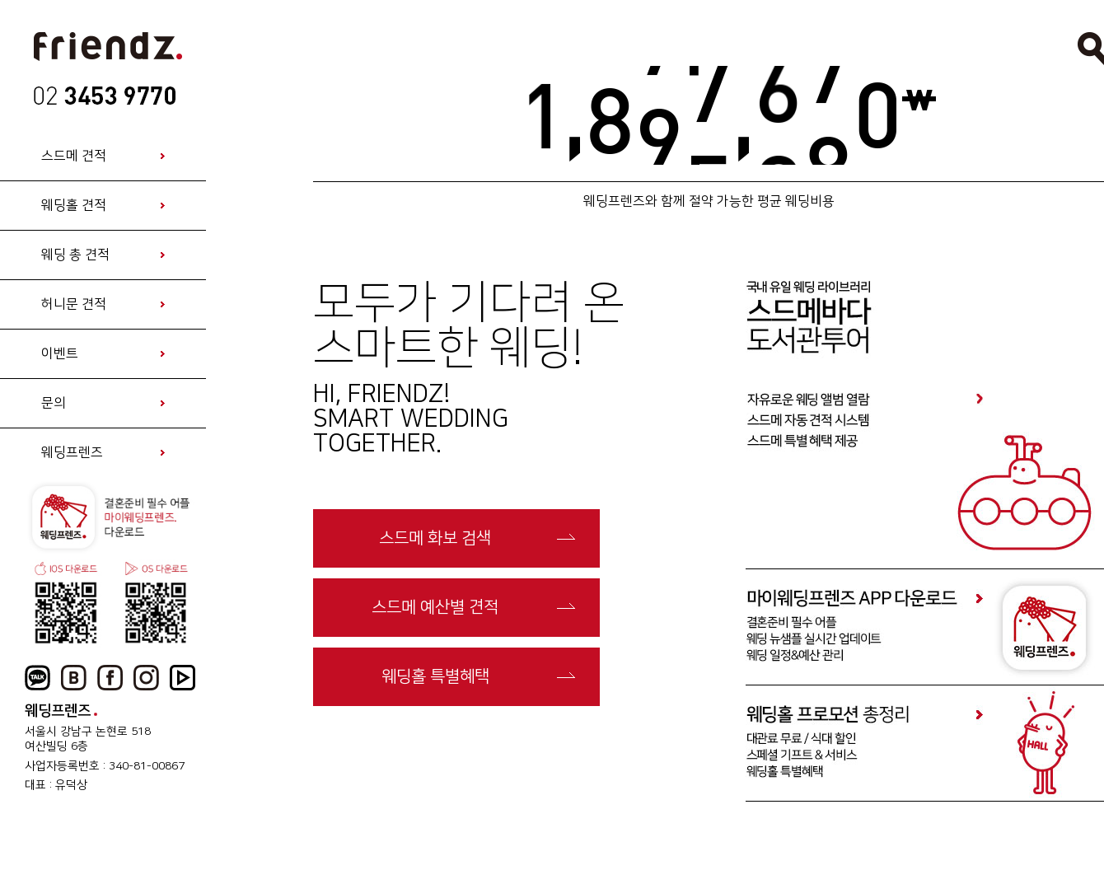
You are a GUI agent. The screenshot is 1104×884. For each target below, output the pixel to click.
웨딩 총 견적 (75, 254)
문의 (53, 402)
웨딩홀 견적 (73, 205)
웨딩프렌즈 (72, 452)
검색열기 (1091, 48)
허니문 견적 (73, 304)
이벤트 (59, 353)
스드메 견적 (73, 155)
